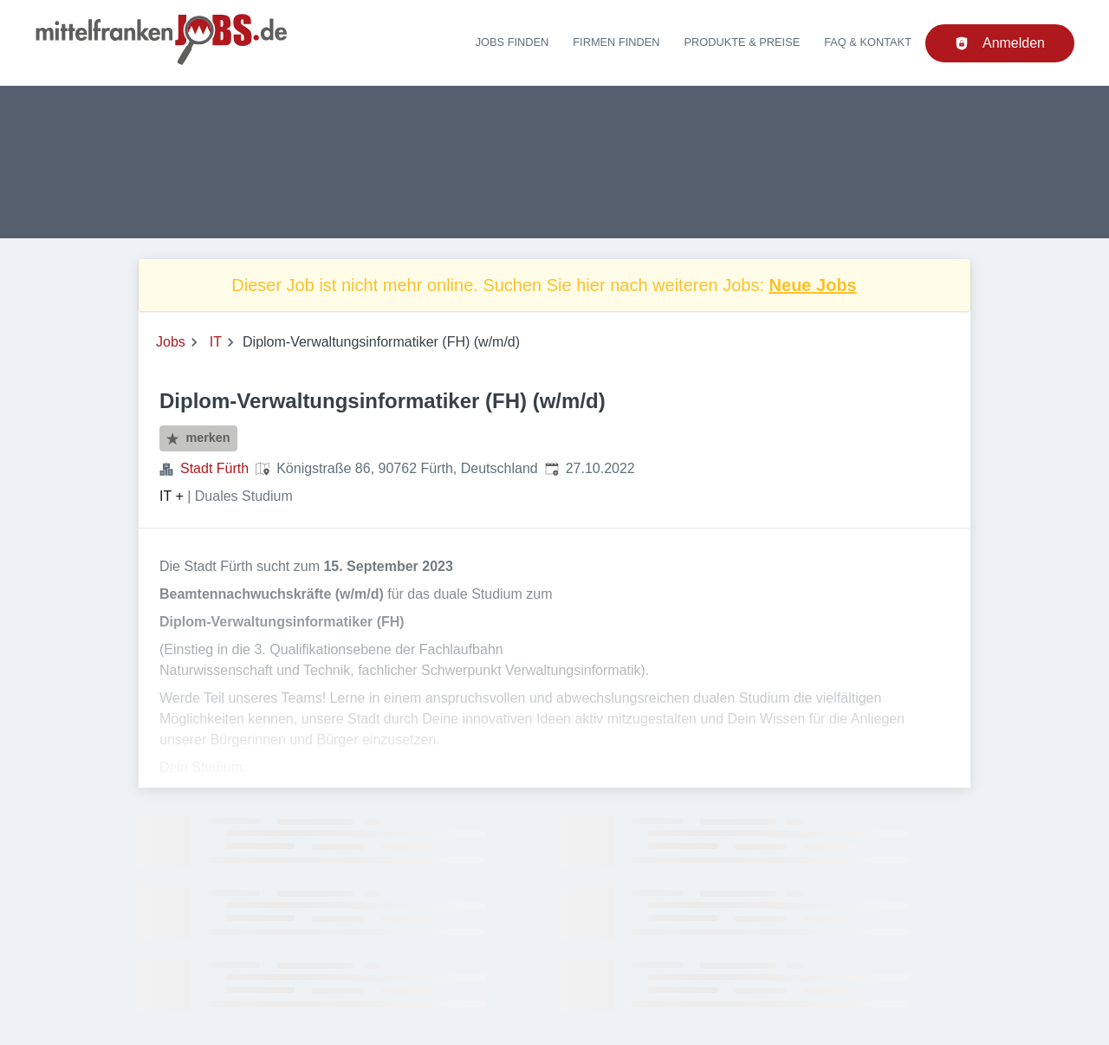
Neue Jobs (813, 285)
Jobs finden (512, 42)
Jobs (170, 341)
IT (216, 341)
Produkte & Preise (742, 42)
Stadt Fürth (214, 468)
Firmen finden (616, 42)
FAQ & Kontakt (867, 42)
